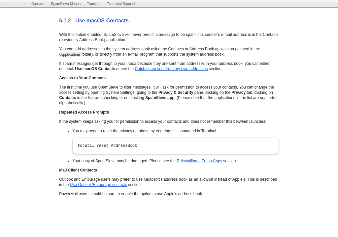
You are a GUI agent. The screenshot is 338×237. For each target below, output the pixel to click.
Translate (94, 4)
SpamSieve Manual (66, 4)
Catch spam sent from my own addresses (171, 68)
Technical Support (121, 4)
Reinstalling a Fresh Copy (199, 161)
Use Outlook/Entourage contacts (98, 184)
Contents (38, 4)
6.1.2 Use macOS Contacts (94, 20)
